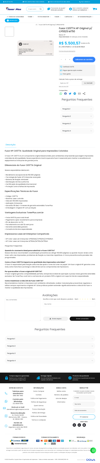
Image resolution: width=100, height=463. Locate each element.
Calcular (88, 83)
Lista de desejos (61, 398)
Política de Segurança (38, 402)
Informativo (61, 402)
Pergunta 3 (66, 123)
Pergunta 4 (66, 131)
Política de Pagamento (39, 398)
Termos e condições (39, 420)
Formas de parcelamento (67, 51)
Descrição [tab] (11, 144)
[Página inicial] (13, 9)
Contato (39, 395)
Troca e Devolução (38, 409)
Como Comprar (38, 391)
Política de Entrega (38, 413)
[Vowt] (86, 459)
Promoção (12, 20)
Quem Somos (38, 406)
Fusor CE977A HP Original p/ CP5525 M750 (51, 25)
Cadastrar (83, 10)
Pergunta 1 (66, 109)
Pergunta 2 (66, 116)
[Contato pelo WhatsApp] (93, 450)
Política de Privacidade (39, 416)
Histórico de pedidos (61, 395)
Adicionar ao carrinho (84, 59)
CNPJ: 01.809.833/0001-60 (61, 459)
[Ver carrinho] (94, 9)
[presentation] (57, 312)
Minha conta (61, 391)
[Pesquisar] (40, 9)
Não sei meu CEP (63, 86)
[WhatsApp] (79, 425)
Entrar (75, 10)
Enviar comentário (82, 319)
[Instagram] (74, 425)
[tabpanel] (50, 219)
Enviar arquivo (55, 319)
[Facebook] (84, 425)
